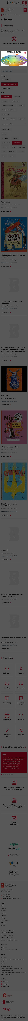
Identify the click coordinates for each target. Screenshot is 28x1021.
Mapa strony (4, 957)
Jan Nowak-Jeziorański (7, 932)
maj (4, 151)
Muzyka (21, 119)
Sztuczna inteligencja (9, 110)
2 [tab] (3, 774)
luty (4, 156)
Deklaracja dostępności (17, 2)
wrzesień (17, 142)
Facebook (23, 2)
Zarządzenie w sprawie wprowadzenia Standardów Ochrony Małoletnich (14, 973)
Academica (4, 947)
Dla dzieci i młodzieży (9, 84)
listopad (15, 138)
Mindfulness (14, 101)
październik (6, 142)
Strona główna (7, 15)
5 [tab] (9, 774)
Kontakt (3, 925)
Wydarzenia (4, 910)
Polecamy (3, 923)
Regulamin (4, 963)
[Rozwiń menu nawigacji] (25, 10)
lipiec (13, 147)
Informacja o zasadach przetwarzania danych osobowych (12, 960)
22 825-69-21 (6, 896)
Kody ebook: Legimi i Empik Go (9, 950)
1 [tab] (1, 774)
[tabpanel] (14, 762)
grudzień (5, 138)
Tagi (2, 93)
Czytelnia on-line (5, 920)
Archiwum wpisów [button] (7, 124)
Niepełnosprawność (8, 105)
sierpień (5, 147)
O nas (2, 905)
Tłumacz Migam (11, 2)
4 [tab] (7, 774)
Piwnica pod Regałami (7, 935)
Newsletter (6, 986)
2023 (4, 134)
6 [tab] (12, 774)
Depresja (17, 96)
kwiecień (12, 151)
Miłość (4, 101)
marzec (21, 151)
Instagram (26, 2)
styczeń (12, 156)
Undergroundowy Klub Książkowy (9, 940)
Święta (21, 105)
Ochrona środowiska (9, 119)
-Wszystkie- (6, 79)
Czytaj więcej (5, 211)
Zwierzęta (6, 114)
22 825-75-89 (6, 894)
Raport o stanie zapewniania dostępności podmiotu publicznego (11, 969)
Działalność (4, 915)
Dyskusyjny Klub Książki (7, 937)
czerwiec (22, 147)
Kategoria (4, 76)
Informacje (4, 908)
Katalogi (3, 918)
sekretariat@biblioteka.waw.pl (12, 898)
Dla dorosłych (7, 88)
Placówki (3, 913)
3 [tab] (5, 774)
